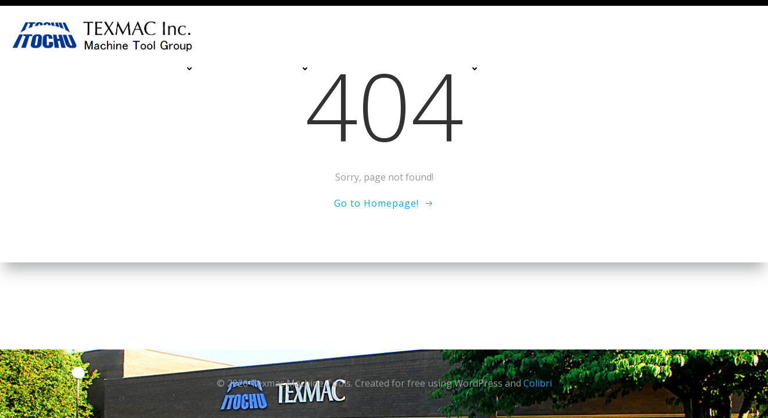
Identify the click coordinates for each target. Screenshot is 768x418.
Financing (525, 68)
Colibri (537, 383)
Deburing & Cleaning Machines (406, 68)
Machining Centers (146, 68)
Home (63, 68)
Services (588, 68)
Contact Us (656, 68)
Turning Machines (264, 68)
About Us (727, 68)
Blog (737, 92)
